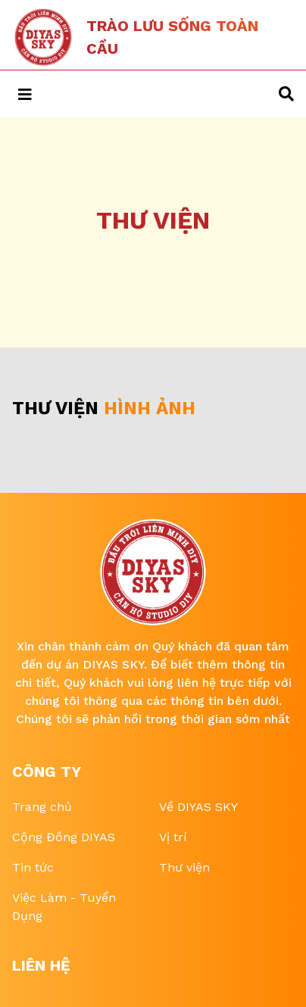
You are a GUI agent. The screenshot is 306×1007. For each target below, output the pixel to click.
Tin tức (33, 867)
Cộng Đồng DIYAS (63, 837)
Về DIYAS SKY (198, 807)
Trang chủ (42, 807)
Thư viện (184, 867)
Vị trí (173, 837)
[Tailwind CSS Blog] (147, 37)
